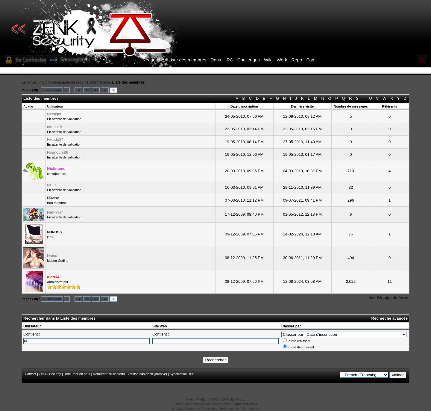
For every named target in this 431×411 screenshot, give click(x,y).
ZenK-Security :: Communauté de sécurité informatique (65, 82)
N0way (53, 198)
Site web (159, 326)
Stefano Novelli (246, 404)
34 (78, 90)
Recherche (153, 59)
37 (105, 90)
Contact (30, 374)
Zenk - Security (50, 374)
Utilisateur (32, 326)
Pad (310, 59)
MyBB (201, 399)
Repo (296, 59)
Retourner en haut (77, 374)
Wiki (268, 59)
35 (87, 90)
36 (96, 90)
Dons (216, 59)
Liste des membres (188, 59)
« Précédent (52, 90)
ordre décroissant (301, 347)
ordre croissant (299, 341)
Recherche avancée (389, 318)
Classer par (291, 326)
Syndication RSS (182, 374)
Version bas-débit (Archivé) (147, 374)
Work (282, 59)
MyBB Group (236, 399)
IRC (229, 59)
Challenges (248, 59)
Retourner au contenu (109, 374)
